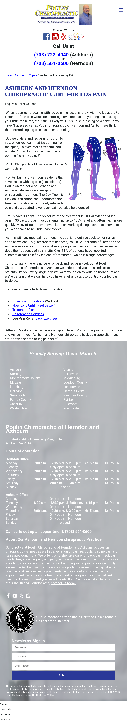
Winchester (72, 408)
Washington (18, 408)
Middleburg (72, 378)
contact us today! (63, 583)
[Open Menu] (121, 10)
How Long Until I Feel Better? (34, 305)
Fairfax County (20, 400)
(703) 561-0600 (51, 63)
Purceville (71, 374)
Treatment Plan (23, 310)
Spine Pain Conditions (28, 301)
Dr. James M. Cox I (45, 695)
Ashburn (16, 370)
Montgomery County (25, 378)
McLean (16, 382)
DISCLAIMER (113, 692)
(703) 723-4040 (51, 55)
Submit (63, 675)
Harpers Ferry (74, 391)
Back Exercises (47, 318)
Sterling (15, 374)
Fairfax (69, 400)
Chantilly (16, 404)
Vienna (68, 370)
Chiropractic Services (28, 314)
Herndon (16, 391)
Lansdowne (72, 387)
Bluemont (71, 404)
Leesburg (16, 387)
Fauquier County (75, 395)
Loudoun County (75, 382)
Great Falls (18, 395)
